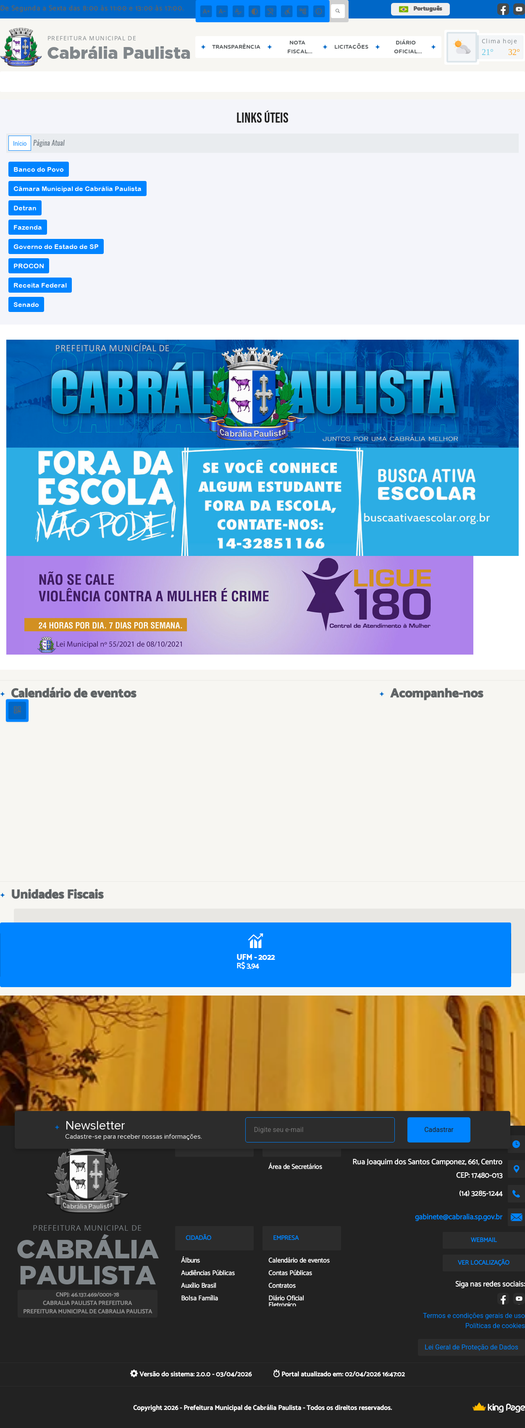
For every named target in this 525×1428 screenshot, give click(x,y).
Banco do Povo (38, 169)
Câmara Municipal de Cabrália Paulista (77, 188)
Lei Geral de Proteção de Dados (471, 1347)
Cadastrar (439, 1130)
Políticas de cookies (495, 1326)
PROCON (28, 266)
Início (19, 143)
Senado (26, 304)
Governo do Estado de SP (56, 246)
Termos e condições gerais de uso (474, 1316)
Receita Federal (40, 285)
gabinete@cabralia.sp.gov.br (458, 1217)
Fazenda (27, 227)
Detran (25, 208)
